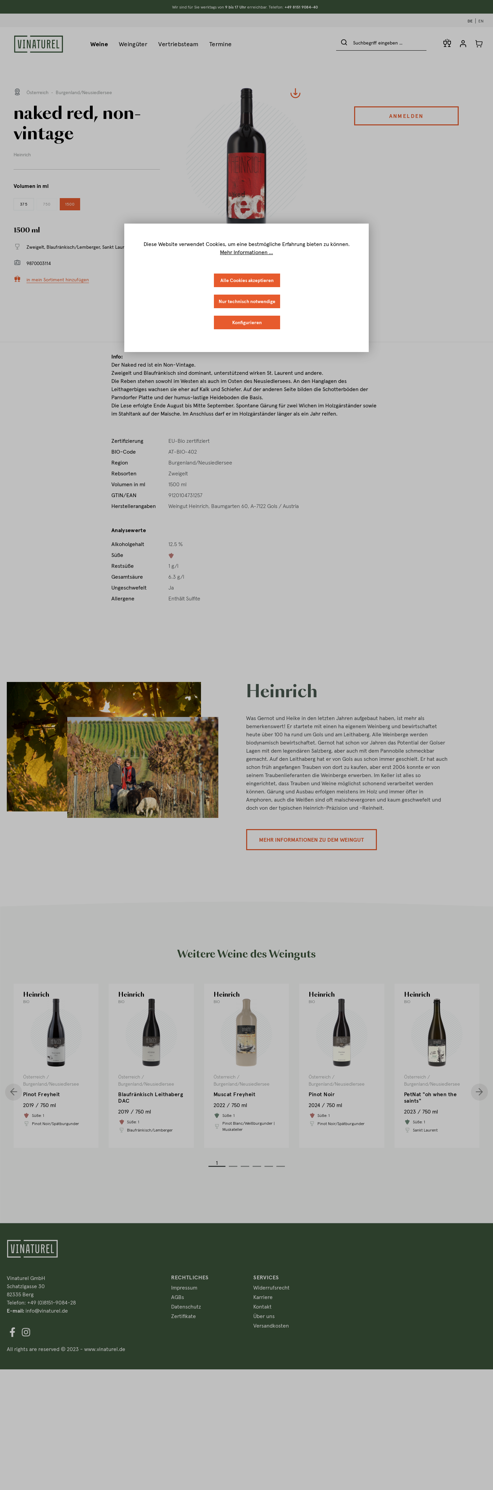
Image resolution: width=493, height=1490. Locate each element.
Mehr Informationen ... (246, 252)
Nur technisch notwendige (246, 301)
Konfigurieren (246, 322)
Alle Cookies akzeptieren (247, 280)
